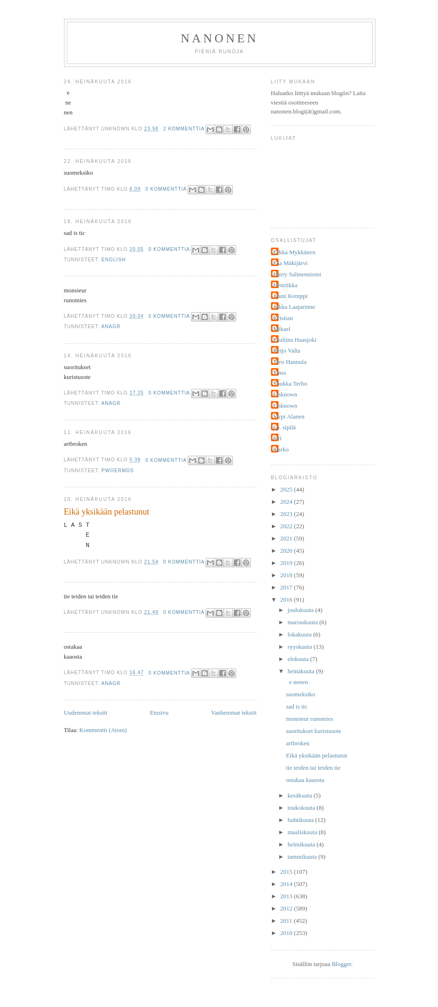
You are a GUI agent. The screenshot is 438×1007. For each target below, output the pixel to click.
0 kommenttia (166, 189)
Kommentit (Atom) (103, 729)
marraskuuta (303, 622)
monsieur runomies (309, 718)
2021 (287, 538)
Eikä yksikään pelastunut (107, 511)
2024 (287, 501)
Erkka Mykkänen (294, 252)
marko (281, 449)
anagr (110, 326)
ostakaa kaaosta (305, 779)
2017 (287, 587)
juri (277, 438)
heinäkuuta (301, 671)
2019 (287, 562)
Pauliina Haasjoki (295, 339)
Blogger (341, 963)
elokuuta (298, 658)
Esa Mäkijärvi (290, 262)
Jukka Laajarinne (294, 306)
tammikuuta (302, 856)
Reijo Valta (287, 350)
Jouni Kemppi (290, 295)
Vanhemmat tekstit (233, 712)
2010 (287, 932)
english (114, 259)
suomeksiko (300, 694)
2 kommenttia (184, 128)
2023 (287, 513)
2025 (287, 489)
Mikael (282, 328)
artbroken (298, 743)
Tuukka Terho (290, 383)
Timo (280, 372)
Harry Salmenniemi (297, 274)
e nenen (297, 681)
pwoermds (118, 470)
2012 (287, 908)
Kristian (283, 318)
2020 (287, 550)
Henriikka (285, 285)
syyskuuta (300, 646)
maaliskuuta (303, 832)
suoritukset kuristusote (313, 730)
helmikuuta (302, 844)
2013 (287, 896)
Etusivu (159, 712)
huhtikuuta (301, 819)
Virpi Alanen (289, 416)
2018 (287, 575)
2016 (287, 599)
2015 (287, 871)
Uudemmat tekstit (86, 712)
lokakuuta (300, 634)
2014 (287, 883)
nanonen (219, 38)
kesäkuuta (300, 795)
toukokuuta (302, 807)
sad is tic (297, 706)
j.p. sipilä (284, 427)
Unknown (285, 394)
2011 (287, 920)
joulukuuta (301, 609)
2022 (287, 526)
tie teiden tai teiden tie (313, 767)
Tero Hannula (290, 361)
